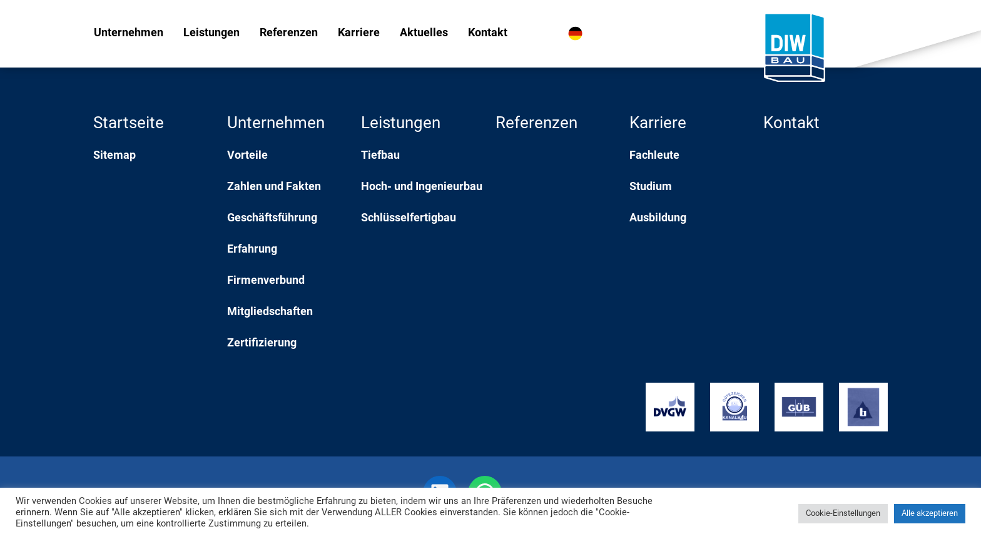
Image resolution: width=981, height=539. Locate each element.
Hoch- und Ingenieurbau (421, 187)
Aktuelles (424, 33)
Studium (650, 187)
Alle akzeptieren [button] (930, 514)
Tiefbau (380, 156)
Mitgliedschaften (270, 312)
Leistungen (211, 33)
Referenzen (289, 33)
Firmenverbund (266, 281)
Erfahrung (252, 250)
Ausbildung (657, 218)
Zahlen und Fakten (274, 187)
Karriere (359, 33)
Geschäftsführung (272, 218)
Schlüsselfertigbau (408, 218)
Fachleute (654, 156)
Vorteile (247, 156)
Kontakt (487, 33)
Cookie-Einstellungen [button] (843, 514)
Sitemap (114, 156)
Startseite (128, 124)
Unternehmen (128, 33)
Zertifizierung (262, 344)
